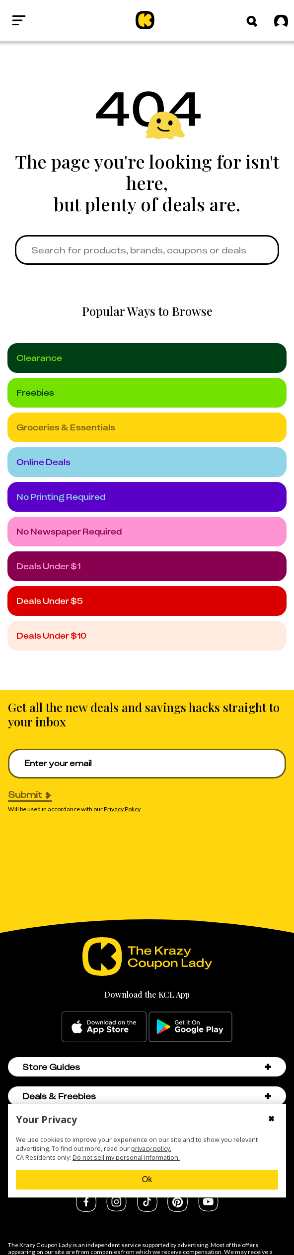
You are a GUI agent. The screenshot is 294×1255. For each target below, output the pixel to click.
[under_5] (147, 601)
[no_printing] (147, 497)
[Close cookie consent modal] (271, 1119)
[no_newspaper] (147, 531)
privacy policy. (151, 1148)
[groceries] (147, 427)
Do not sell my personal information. (126, 1157)
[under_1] (147, 566)
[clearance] (147, 358)
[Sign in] (278, 20)
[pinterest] (177, 1208)
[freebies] (147, 393)
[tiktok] (147, 1208)
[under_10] (147, 636)
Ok (147, 1179)
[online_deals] (147, 462)
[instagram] (116, 1208)
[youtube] (208, 1208)
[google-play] (190, 1027)
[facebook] (86, 1208)
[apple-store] (104, 1027)
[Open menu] (19, 20)
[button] (251, 21)
